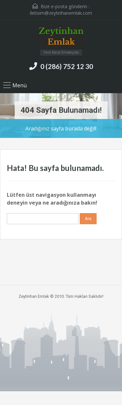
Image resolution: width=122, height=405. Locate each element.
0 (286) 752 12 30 (66, 66)
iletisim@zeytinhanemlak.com (61, 13)
